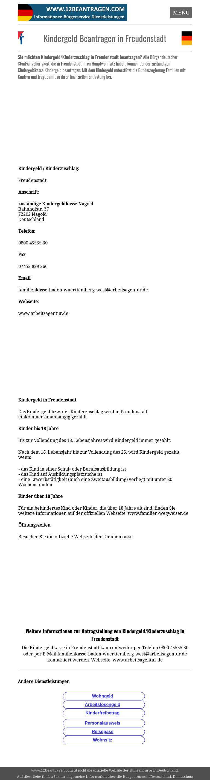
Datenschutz (183, 777)
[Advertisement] (105, 120)
